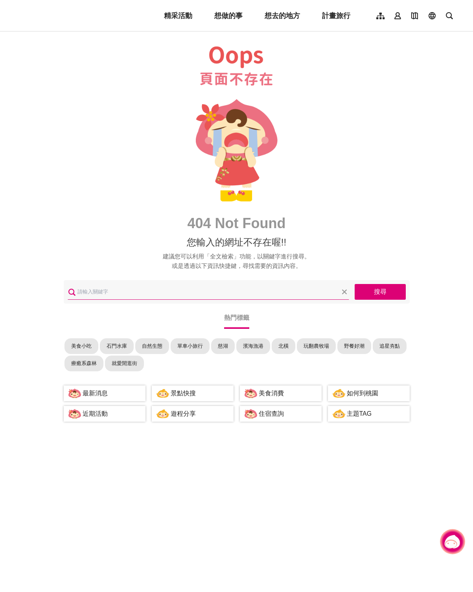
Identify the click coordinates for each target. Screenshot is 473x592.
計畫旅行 (336, 16)
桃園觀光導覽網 (67, 16)
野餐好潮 (354, 346)
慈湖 (223, 346)
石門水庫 (117, 346)
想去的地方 (282, 16)
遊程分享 (183, 413)
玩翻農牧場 (316, 346)
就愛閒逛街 (124, 363)
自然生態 (152, 346)
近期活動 (95, 413)
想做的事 (228, 16)
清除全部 (344, 292)
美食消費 (271, 393)
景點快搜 (183, 393)
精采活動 (178, 16)
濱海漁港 (253, 346)
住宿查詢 (271, 413)
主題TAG (359, 413)
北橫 (283, 346)
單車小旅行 (190, 346)
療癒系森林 (84, 363)
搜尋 (380, 291)
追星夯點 (389, 346)
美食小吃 (81, 346)
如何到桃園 (362, 393)
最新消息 (95, 393)
